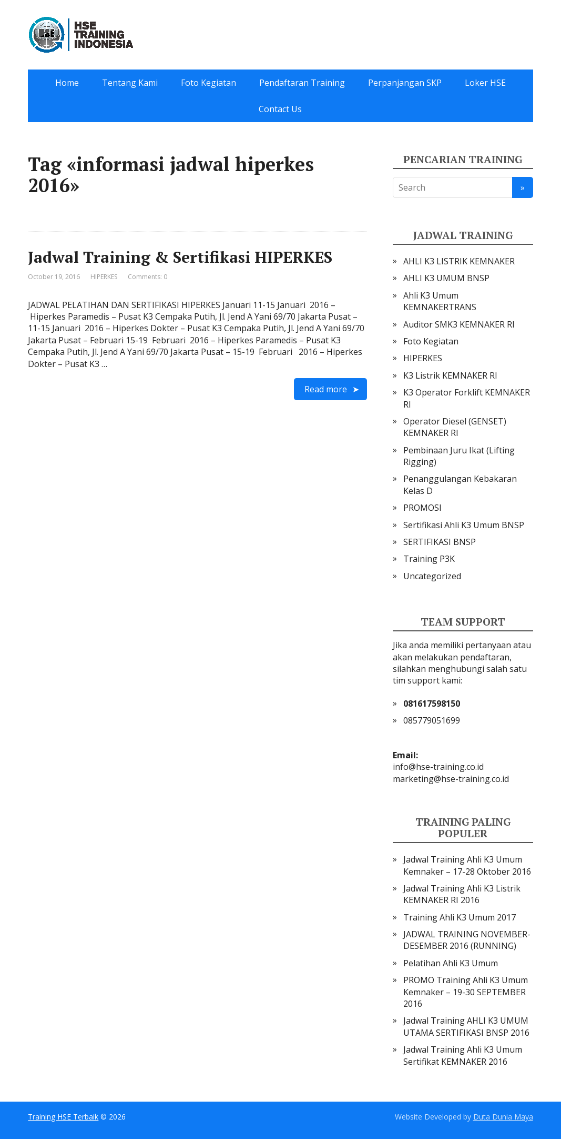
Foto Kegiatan (208, 82)
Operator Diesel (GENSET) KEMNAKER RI (454, 427)
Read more (325, 389)
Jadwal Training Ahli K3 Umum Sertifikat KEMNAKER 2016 (462, 1055)
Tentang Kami (130, 82)
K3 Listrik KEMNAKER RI (450, 375)
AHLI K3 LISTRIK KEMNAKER (459, 261)
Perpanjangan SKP (405, 82)
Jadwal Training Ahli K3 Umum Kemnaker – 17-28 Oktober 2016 (467, 865)
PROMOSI (422, 507)
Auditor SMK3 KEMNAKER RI (459, 324)
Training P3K (429, 558)
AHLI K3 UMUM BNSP (446, 278)
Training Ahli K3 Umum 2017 (459, 917)
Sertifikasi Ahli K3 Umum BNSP (463, 525)
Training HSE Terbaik (63, 1117)
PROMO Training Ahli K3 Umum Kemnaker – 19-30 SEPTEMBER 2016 (465, 991)
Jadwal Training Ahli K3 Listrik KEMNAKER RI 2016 (462, 894)
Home (67, 82)
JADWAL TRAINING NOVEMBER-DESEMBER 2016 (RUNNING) (467, 940)
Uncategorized (432, 576)
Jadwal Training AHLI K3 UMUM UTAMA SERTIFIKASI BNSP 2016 (466, 1026)
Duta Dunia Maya (503, 1117)
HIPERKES (103, 276)
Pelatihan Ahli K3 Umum (450, 963)
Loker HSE (485, 82)
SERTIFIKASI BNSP (439, 542)
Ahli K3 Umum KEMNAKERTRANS (439, 301)
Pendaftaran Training (302, 82)
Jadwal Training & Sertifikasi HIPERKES (180, 257)
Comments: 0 (147, 276)
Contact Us (280, 109)
